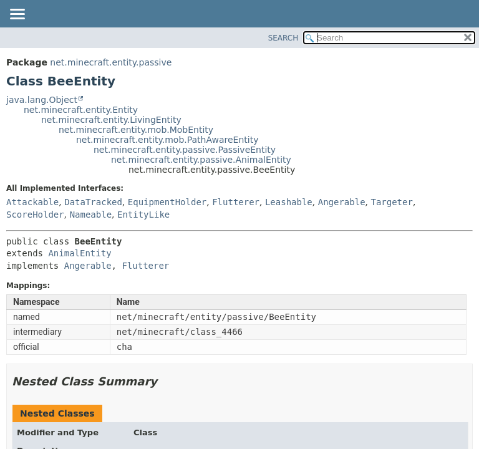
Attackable (32, 202)
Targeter (391, 202)
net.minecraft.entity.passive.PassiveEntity (185, 150)
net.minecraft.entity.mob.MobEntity (136, 130)
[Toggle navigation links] (16, 15)
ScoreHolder (35, 215)
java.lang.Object (41, 100)
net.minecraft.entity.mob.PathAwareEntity (167, 140)
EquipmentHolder (167, 202)
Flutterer (235, 202)
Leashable (288, 202)
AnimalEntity (79, 253)
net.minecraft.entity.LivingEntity (111, 120)
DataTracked (93, 202)
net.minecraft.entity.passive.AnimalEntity (201, 160)
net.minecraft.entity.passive (111, 62)
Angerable (341, 202)
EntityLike (143, 215)
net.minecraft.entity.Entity (81, 110)
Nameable (91, 215)
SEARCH (283, 38)
